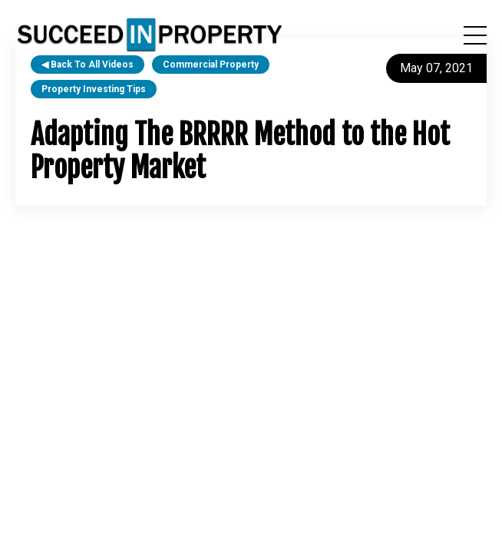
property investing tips (93, 89)
